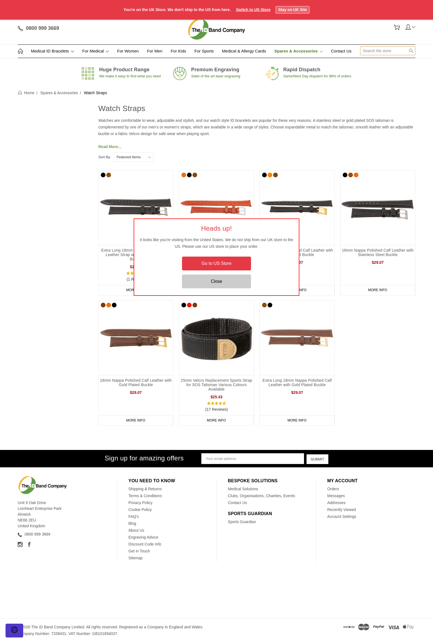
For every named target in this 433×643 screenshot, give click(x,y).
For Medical (95, 51)
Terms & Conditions (145, 497)
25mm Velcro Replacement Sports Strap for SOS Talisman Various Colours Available (216, 385)
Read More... (109, 146)
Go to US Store (217, 263)
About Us (136, 531)
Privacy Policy (140, 504)
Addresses (336, 504)
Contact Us (341, 51)
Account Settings (341, 517)
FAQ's (133, 517)
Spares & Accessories (298, 51)
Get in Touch (139, 552)
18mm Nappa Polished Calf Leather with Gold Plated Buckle (136, 383)
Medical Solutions (243, 490)
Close (216, 281)
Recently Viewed (341, 510)
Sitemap (135, 559)
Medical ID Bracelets (52, 51)
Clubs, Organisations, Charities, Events (261, 497)
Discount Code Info (144, 545)
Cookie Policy (140, 510)
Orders (333, 490)
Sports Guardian (242, 523)
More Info (378, 290)
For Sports (204, 51)
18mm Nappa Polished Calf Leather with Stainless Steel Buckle (378, 252)
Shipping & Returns (145, 490)
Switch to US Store (253, 9)
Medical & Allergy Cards (244, 51)
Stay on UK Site (292, 9)
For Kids (178, 51)
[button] (216, 407)
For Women (128, 51)
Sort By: (104, 157)
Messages (336, 497)
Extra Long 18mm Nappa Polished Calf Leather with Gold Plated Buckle (297, 383)
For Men (154, 51)
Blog (132, 524)
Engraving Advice (143, 538)
